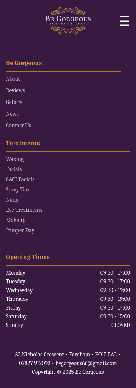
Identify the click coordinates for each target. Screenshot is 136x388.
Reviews (15, 90)
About (13, 79)
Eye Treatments (24, 210)
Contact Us (18, 125)
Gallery (14, 102)
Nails (12, 200)
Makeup (15, 220)
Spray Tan (17, 189)
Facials (14, 169)
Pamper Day (20, 230)
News (12, 113)
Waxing (15, 159)
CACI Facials (20, 179)
